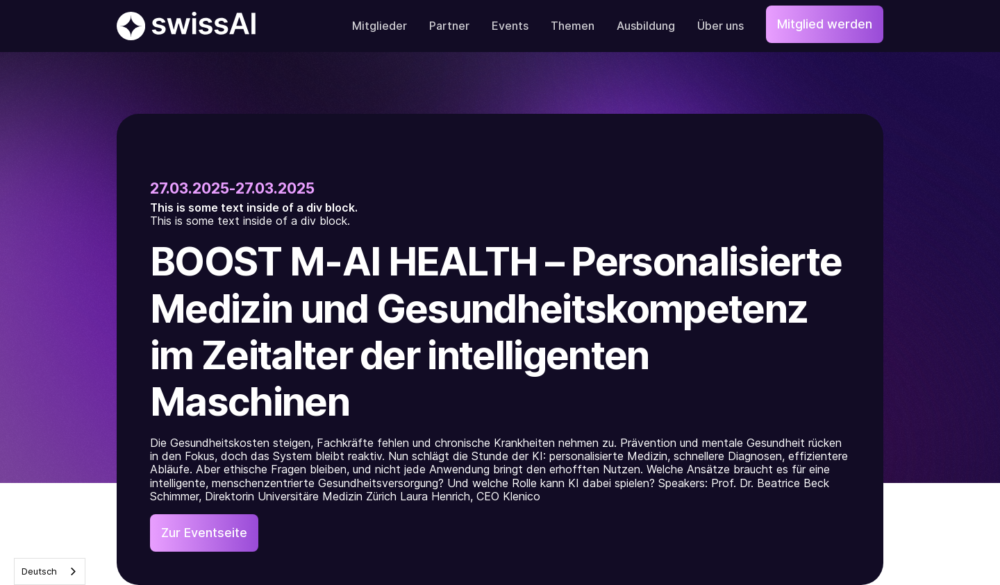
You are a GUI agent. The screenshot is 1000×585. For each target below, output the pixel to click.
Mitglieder (379, 26)
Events (510, 26)
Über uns (720, 26)
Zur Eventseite (204, 532)
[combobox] (49, 571)
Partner (449, 26)
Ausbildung (646, 26)
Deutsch (39, 571)
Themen (572, 26)
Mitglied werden (824, 24)
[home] (186, 26)
